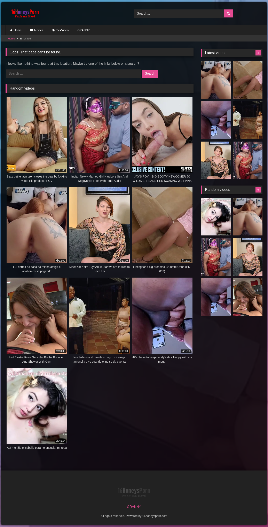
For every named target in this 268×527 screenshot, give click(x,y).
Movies (38, 30)
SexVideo (62, 30)
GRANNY (83, 30)
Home (18, 30)
